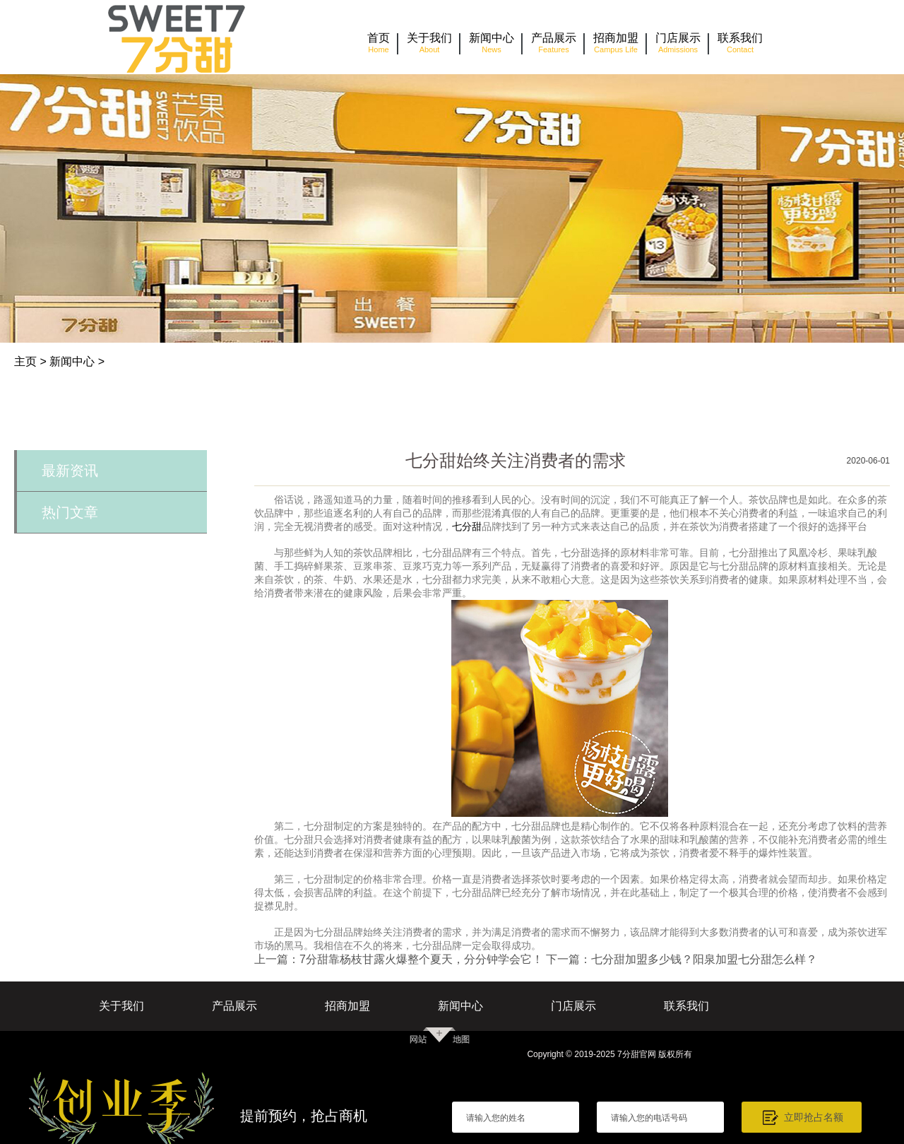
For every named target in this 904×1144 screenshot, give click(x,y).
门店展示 (573, 1006)
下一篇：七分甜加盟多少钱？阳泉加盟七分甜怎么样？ (681, 959)
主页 (25, 361)
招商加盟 (347, 1006)
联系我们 (686, 1006)
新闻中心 (72, 361)
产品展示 (234, 1006)
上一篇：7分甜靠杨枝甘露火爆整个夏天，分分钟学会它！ (398, 959)
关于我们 (121, 1006)
